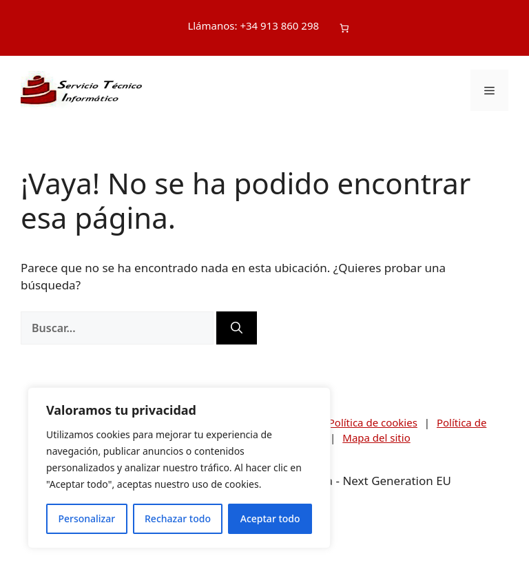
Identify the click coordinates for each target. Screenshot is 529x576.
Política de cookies (373, 422)
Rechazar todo (178, 518)
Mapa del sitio (376, 437)
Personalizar (86, 518)
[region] (179, 467)
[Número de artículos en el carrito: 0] (344, 28)
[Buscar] (236, 327)
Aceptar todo (270, 518)
